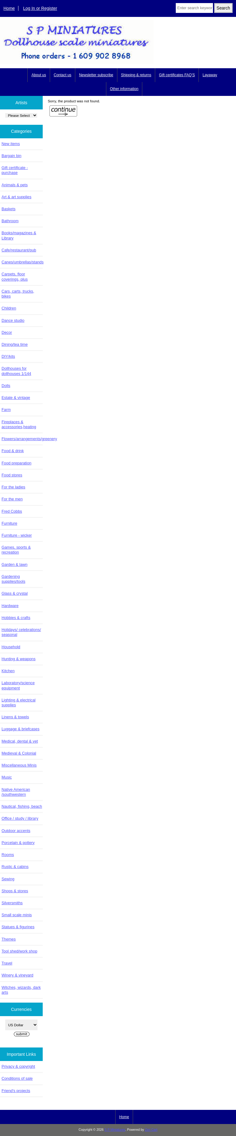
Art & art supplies (16, 197)
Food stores (12, 475)
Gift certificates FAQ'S (177, 75)
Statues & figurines (18, 927)
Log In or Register (40, 8)
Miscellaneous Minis (19, 765)
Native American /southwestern (16, 792)
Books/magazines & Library (19, 235)
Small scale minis (17, 915)
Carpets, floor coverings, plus (15, 276)
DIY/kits (8, 356)
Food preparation (16, 463)
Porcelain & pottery (18, 842)
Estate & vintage (16, 397)
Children (9, 308)
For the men (12, 499)
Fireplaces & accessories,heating (19, 424)
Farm (6, 409)
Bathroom (10, 221)
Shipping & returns (136, 75)
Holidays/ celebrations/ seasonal (21, 632)
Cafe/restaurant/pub (19, 250)
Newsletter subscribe (96, 75)
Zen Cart (151, 1129)
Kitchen (8, 671)
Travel (7, 963)
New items (11, 143)
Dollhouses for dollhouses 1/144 (16, 371)
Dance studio (13, 320)
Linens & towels (15, 717)
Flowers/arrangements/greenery (22, 438)
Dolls (6, 385)
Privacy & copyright (18, 1066)
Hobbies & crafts (16, 617)
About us (38, 75)
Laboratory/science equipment (18, 685)
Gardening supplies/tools (13, 579)
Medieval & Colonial (19, 753)
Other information (124, 89)
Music (7, 777)
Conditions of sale (17, 1078)
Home (9, 8)
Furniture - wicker (17, 535)
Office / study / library (20, 818)
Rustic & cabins (15, 866)
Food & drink (13, 450)
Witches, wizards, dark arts (21, 990)
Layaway (210, 75)
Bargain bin (12, 155)
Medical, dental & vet (20, 741)
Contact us (62, 75)
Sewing (8, 879)
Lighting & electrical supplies (19, 702)
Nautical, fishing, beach (22, 806)
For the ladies (13, 487)
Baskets (8, 209)
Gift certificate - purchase (15, 170)
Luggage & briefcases (20, 729)
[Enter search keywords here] (194, 8)
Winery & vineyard (17, 975)
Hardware (10, 605)
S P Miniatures (114, 1129)
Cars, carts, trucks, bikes (18, 293)
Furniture (9, 523)
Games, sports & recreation (16, 549)
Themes (9, 939)
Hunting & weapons (19, 659)
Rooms (8, 854)
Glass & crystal (15, 593)
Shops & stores (15, 891)
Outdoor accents (16, 830)
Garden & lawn (14, 564)
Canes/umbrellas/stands (22, 262)
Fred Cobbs (12, 511)
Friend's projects (16, 1090)
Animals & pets (15, 185)
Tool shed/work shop (19, 951)
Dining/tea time (15, 344)
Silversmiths (12, 903)
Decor (7, 332)
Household (11, 647)
